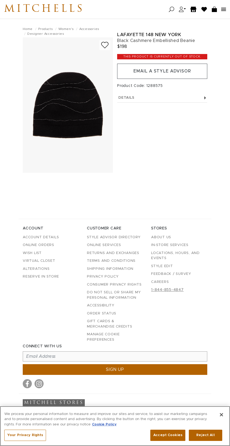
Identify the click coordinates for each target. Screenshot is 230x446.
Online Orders (38, 245)
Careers (160, 282)
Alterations (36, 269)
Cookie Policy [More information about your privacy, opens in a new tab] (104, 424)
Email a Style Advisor (162, 71)
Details (162, 98)
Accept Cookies (167, 435)
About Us (161, 237)
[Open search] (171, 9)
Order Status (101, 313)
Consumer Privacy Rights (114, 284)
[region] (115, 426)
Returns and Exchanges (113, 253)
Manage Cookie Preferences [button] (103, 337)
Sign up (115, 369)
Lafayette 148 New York (149, 34)
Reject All (205, 435)
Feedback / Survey (171, 274)
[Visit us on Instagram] (39, 383)
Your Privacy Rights (25, 435)
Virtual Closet (39, 261)
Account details (41, 237)
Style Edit (162, 266)
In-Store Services (170, 245)
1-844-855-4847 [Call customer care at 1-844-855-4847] (167, 290)
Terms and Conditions (111, 261)
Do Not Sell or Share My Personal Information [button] (114, 295)
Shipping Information (110, 269)
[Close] (221, 415)
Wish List (32, 253)
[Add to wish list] (104, 45)
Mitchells (45, 9)
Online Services (104, 245)
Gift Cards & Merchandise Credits (109, 324)
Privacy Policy (103, 276)
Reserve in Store (41, 276)
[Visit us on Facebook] (27, 383)
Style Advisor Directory (113, 237)
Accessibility (100, 305)
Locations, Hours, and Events (175, 255)
